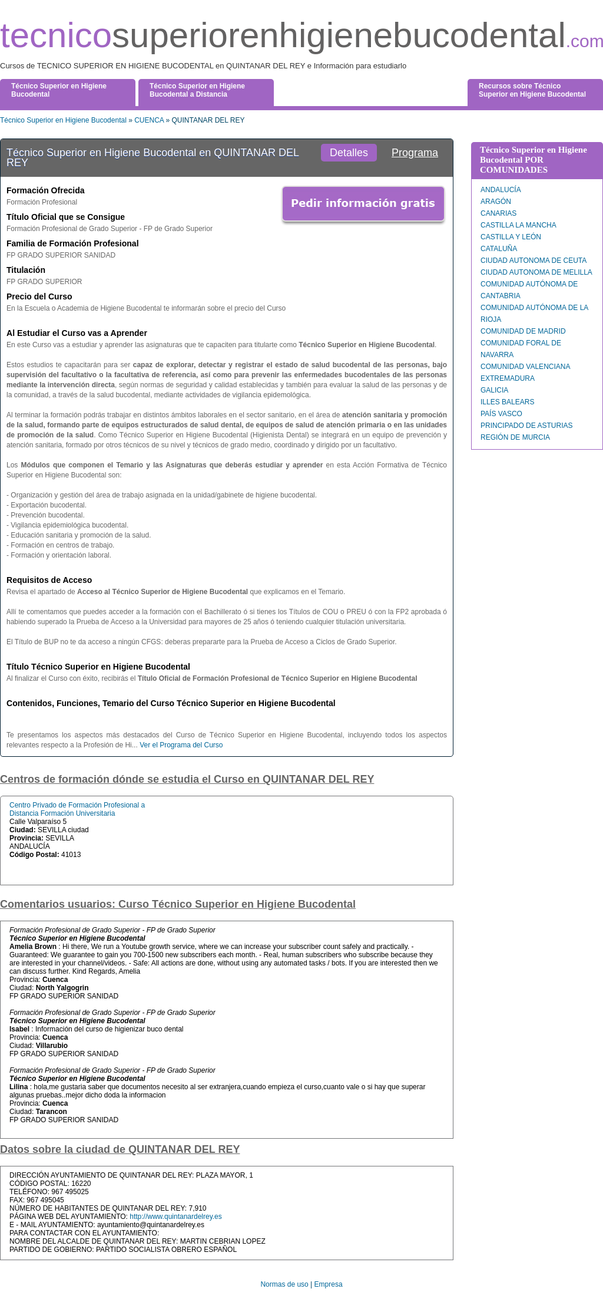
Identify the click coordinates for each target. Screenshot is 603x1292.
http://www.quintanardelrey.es (176, 1216)
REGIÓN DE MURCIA (515, 437)
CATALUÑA (499, 249)
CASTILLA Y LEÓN (511, 237)
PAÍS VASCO (501, 414)
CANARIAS (498, 213)
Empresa (328, 1284)
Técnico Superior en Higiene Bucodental (63, 120)
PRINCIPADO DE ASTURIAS (526, 425)
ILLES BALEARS (507, 402)
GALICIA (494, 390)
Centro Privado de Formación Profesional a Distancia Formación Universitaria (77, 809)
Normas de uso (284, 1284)
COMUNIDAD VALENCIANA (525, 366)
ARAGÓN (496, 201)
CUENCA (149, 120)
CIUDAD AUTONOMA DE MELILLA (536, 272)
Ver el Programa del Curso (181, 745)
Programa (415, 153)
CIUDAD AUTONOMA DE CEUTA (534, 260)
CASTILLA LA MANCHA (518, 225)
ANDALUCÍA (501, 190)
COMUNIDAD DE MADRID (523, 331)
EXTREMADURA (508, 378)
